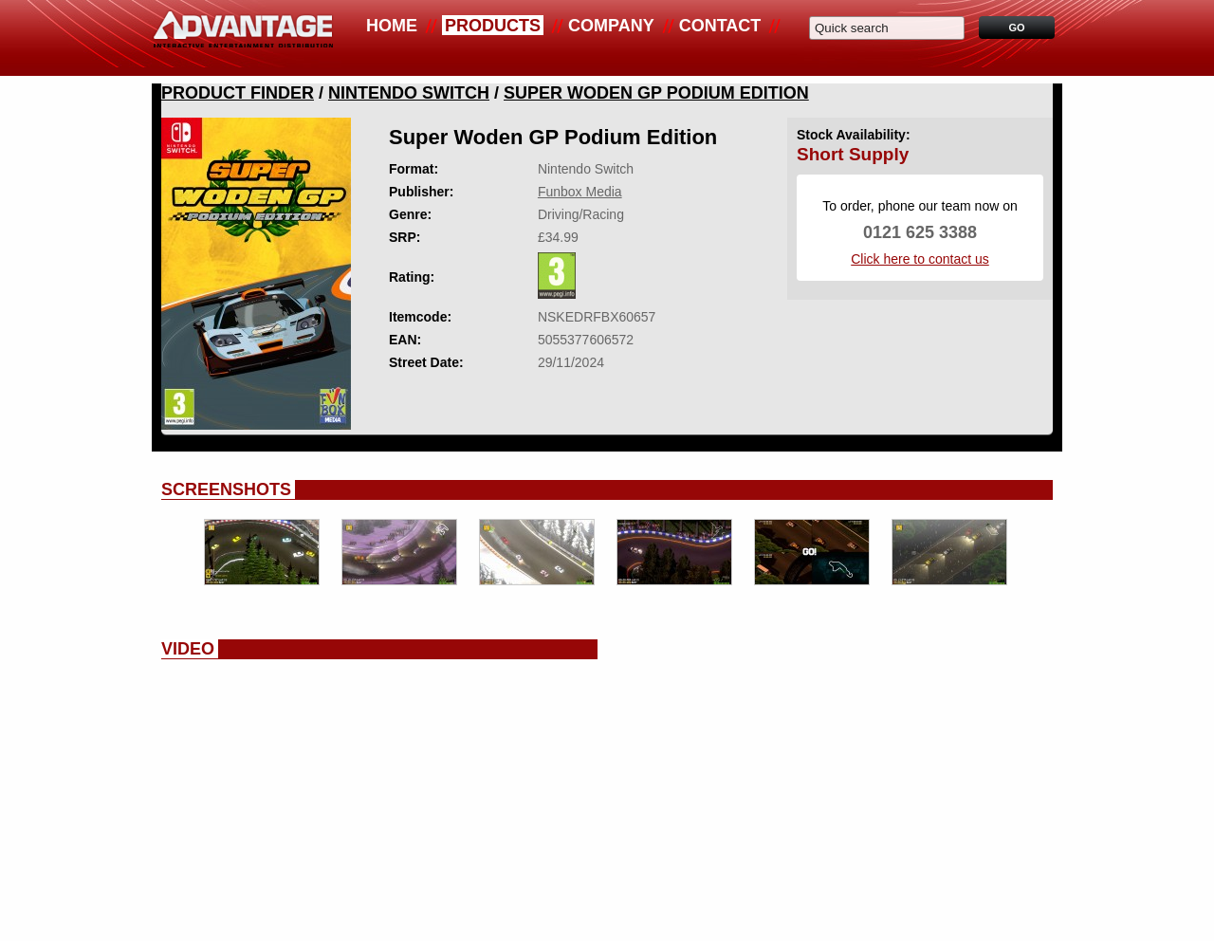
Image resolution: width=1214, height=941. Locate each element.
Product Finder (237, 92)
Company (611, 25)
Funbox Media (580, 191)
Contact (720, 25)
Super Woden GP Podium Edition (656, 92)
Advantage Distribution (243, 38)
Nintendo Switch (408, 92)
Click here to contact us (920, 259)
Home (391, 25)
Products (493, 25)
